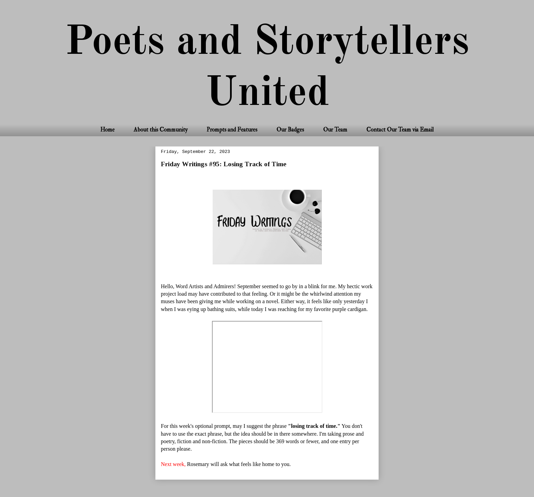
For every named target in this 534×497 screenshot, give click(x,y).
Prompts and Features (232, 129)
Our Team (335, 129)
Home (107, 129)
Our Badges (290, 129)
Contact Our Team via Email (400, 129)
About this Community (160, 129)
